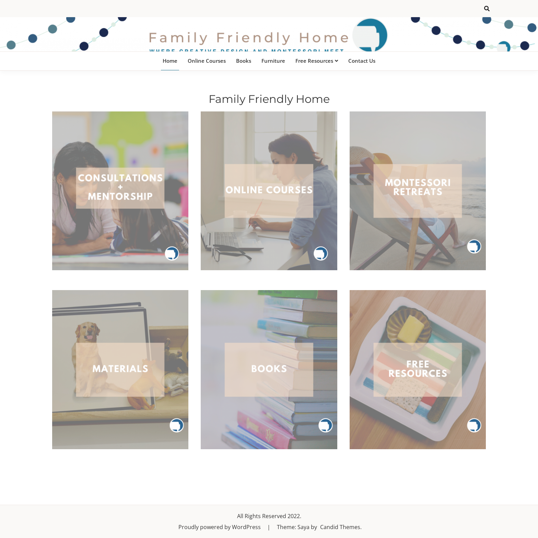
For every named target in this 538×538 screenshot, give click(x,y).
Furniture (273, 60)
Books (243, 60)
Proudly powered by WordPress (220, 527)
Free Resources (314, 60)
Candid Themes (340, 527)
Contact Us (361, 60)
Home (170, 60)
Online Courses (207, 60)
